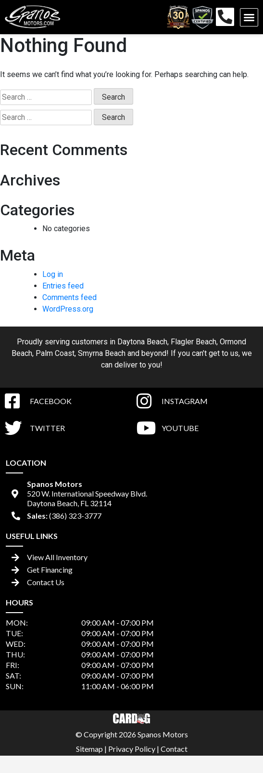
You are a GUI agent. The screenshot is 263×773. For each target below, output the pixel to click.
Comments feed (69, 297)
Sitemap (89, 748)
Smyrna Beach (101, 353)
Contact (174, 748)
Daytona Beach (142, 341)
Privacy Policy (131, 748)
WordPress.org (67, 309)
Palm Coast (55, 353)
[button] (249, 17)
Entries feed (63, 285)
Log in (52, 274)
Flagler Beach (193, 341)
